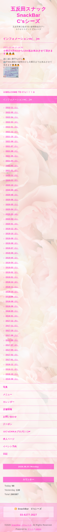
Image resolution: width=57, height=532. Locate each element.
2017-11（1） (12, 326)
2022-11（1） (12, 107)
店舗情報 (7, 409)
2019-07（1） (12, 248)
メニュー (7, 394)
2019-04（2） (12, 263)
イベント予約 (10, 446)
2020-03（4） (12, 214)
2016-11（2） (12, 369)
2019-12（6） (12, 229)
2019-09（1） (12, 238)
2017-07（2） (12, 345)
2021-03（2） (12, 166)
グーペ (30, 529)
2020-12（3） (12, 175)
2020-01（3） (12, 224)
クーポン (7, 424)
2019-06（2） (12, 253)
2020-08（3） (12, 195)
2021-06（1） (12, 151)
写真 (5, 387)
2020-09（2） (12, 190)
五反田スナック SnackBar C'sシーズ (31, 15)
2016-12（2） (12, 364)
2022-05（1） (12, 112)
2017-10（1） (12, 330)
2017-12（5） (12, 321)
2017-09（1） (12, 335)
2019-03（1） (12, 267)
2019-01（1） (12, 277)
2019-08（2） (12, 243)
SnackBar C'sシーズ (21, 525)
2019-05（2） (12, 258)
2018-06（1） (12, 306)
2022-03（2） (12, 122)
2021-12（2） (12, 132)
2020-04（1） (12, 209)
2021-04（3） (12, 161)
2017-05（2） (12, 350)
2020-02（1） (12, 219)
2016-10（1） (12, 374)
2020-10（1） (12, 185)
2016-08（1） (12, 379)
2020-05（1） (12, 204)
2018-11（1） (12, 287)
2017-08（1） (12, 340)
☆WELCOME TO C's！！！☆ (19, 92)
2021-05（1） (12, 156)
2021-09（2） (12, 141)
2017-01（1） (12, 360)
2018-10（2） (12, 292)
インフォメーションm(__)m (17, 99)
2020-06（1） (12, 200)
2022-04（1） (12, 117)
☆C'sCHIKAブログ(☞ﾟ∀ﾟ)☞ (17, 431)
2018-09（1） (12, 297)
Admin (38, 529)
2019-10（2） (12, 234)
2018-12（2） (12, 282)
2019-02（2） (12, 272)
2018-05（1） (12, 311)
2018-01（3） (12, 316)
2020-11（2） (12, 180)
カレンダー (8, 402)
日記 (5, 454)
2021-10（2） (12, 137)
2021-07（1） (12, 146)
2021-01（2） (12, 171)
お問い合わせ (10, 417)
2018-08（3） (12, 301)
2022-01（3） (12, 127)
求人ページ (8, 439)
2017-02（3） (12, 355)
